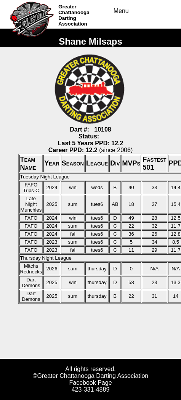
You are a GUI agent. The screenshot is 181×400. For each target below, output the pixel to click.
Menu (121, 11)
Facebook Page (90, 382)
